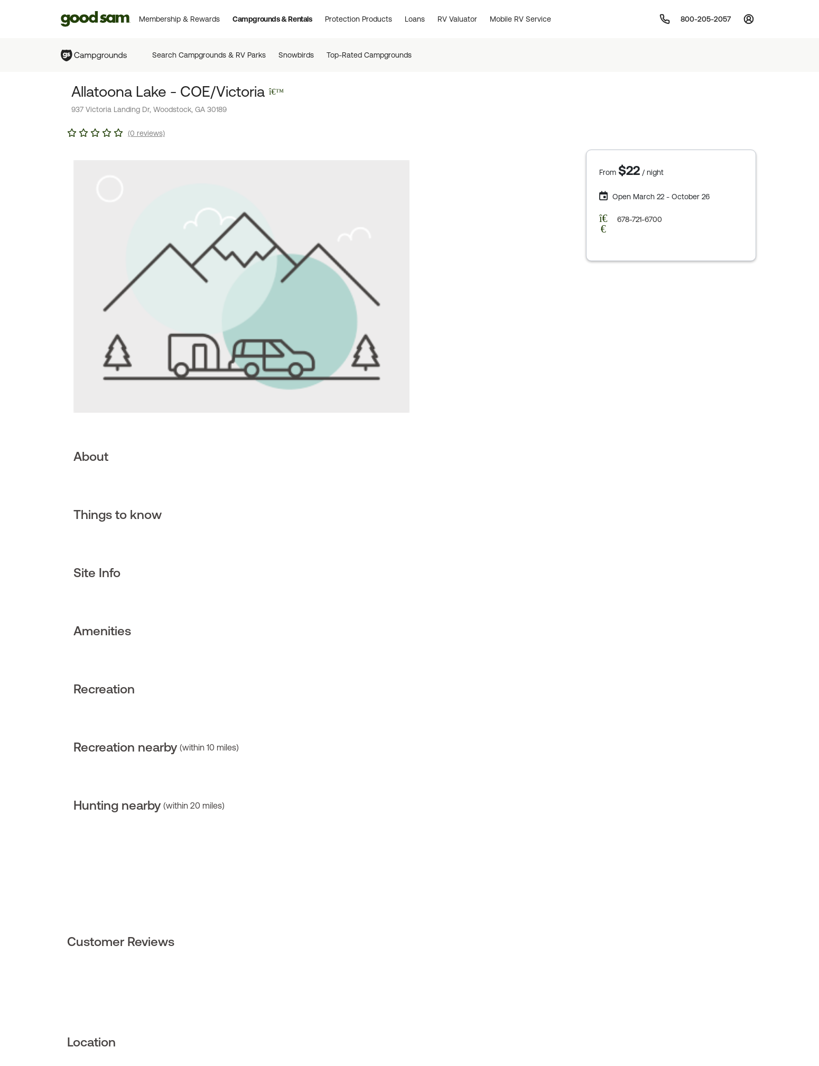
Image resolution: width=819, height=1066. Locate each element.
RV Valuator (457, 19)
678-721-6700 (639, 219)
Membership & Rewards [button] (179, 19)
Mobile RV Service (520, 19)
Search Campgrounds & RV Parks (209, 55)
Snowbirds (296, 55)
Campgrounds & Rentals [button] (272, 19)
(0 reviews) (146, 133)
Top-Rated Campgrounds (369, 55)
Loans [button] (415, 19)
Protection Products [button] (358, 19)
